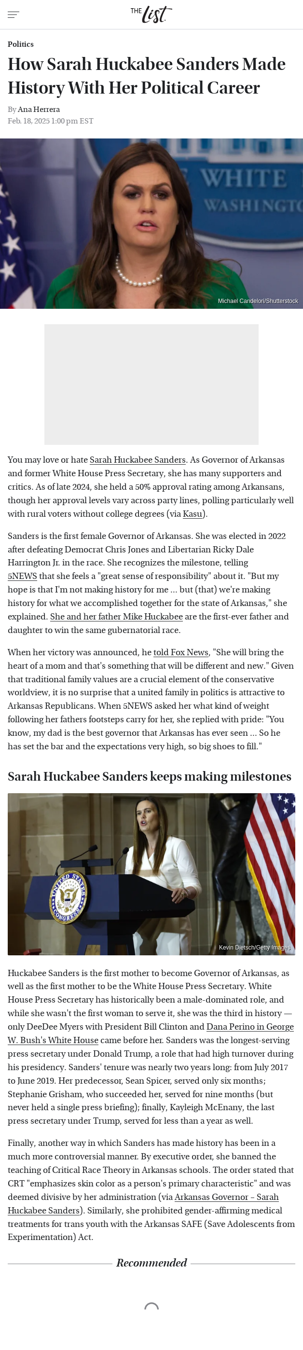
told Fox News (180, 652)
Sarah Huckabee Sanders (138, 460)
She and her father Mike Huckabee (116, 617)
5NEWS (22, 576)
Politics (21, 44)
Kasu (192, 514)
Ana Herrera (39, 109)
